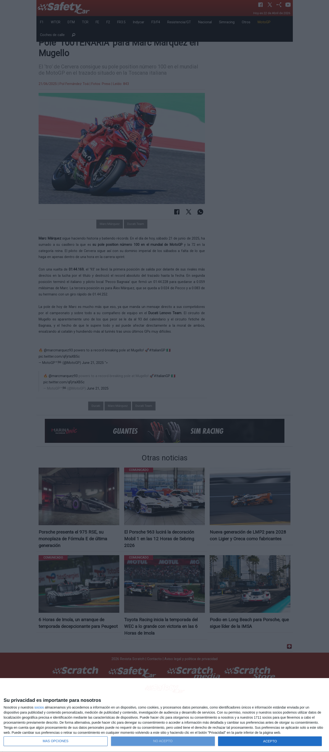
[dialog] (164, 715)
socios (39, 707)
